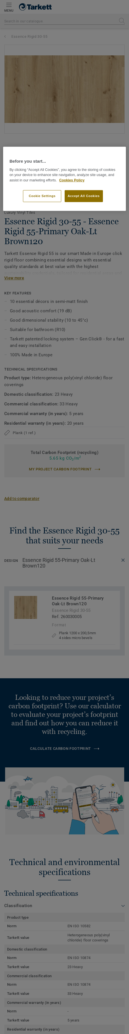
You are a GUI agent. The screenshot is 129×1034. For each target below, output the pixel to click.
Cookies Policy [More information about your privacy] (71, 180)
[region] (64, 179)
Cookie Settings (42, 196)
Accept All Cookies (84, 196)
